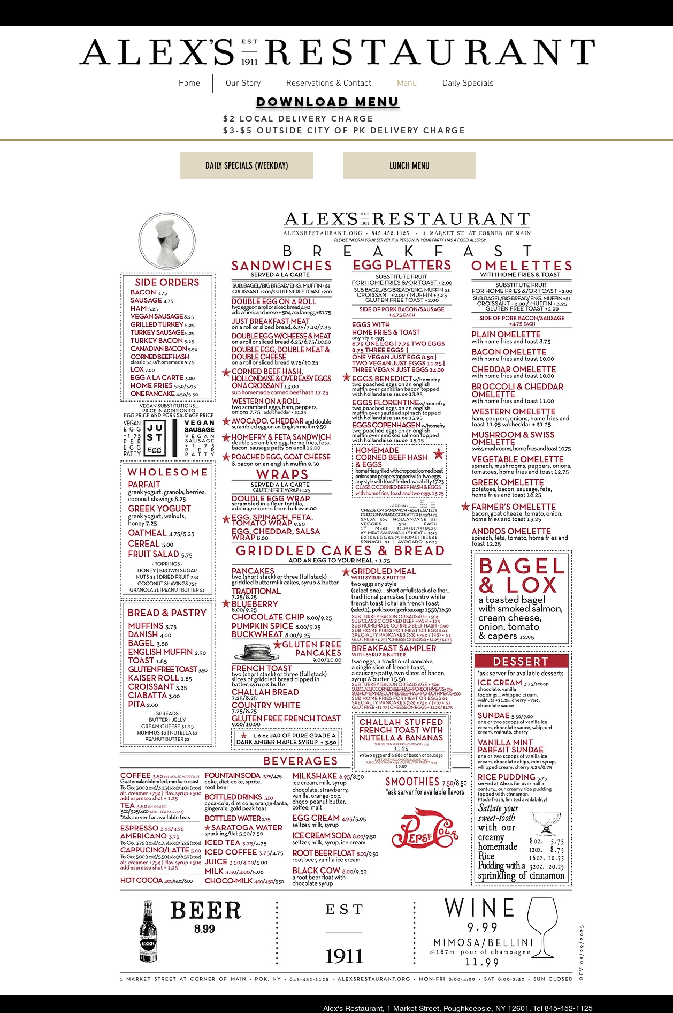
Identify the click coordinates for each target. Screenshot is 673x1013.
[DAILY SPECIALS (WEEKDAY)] (246, 165)
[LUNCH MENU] (409, 165)
